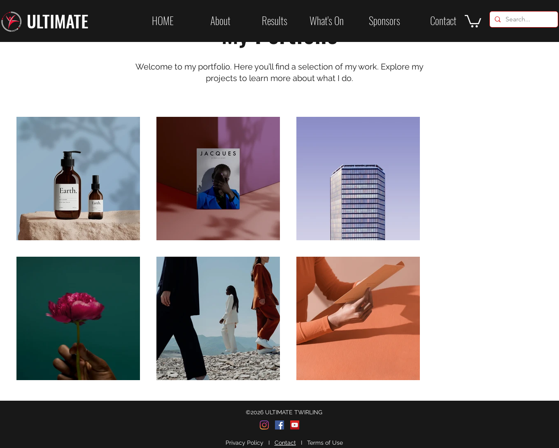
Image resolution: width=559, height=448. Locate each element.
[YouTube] (294, 424)
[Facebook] (279, 424)
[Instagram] (264, 424)
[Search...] (522, 19)
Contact (285, 442)
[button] (263, 20)
